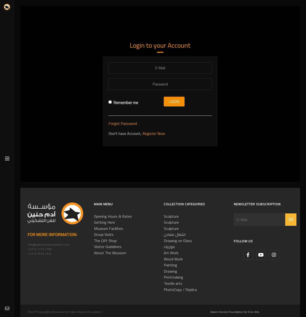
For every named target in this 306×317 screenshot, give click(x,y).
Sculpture (171, 216)
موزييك (169, 246)
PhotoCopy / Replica (180, 289)
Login (174, 101)
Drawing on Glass (178, 240)
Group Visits (104, 234)
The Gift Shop (105, 240)
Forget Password (123, 123)
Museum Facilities (108, 228)
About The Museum (110, 252)
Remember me (123, 103)
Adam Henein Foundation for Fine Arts (234, 312)
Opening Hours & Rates (113, 216)
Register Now (153, 133)
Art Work (171, 252)
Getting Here (104, 222)
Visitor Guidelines (107, 246)
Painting (170, 265)
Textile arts (173, 283)
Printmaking (173, 277)
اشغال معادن (175, 234)
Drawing (170, 271)
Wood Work (173, 259)
